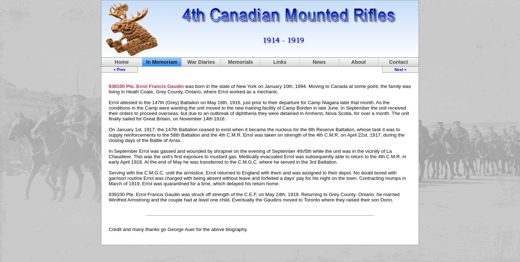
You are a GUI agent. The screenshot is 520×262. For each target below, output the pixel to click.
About (358, 62)
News (319, 62)
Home (122, 62)
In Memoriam (161, 62)
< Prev (120, 69)
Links (280, 62)
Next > (400, 69)
